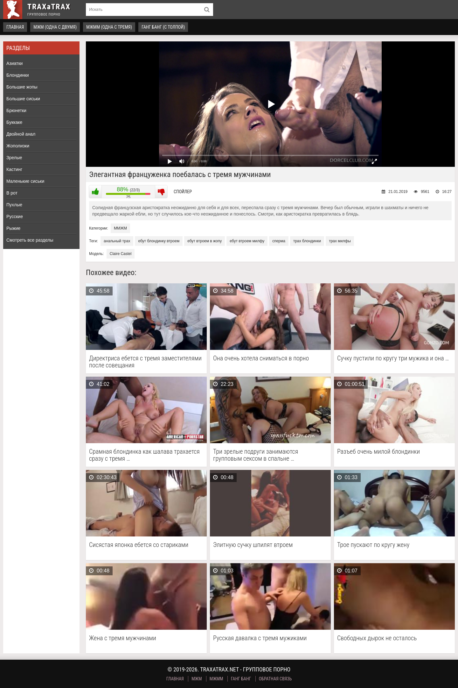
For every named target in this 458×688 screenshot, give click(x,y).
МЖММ (216, 678)
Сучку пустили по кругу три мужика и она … (393, 358)
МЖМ (196, 678)
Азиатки (14, 63)
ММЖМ (120, 228)
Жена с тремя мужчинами (122, 638)
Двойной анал (20, 134)
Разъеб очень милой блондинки (378, 451)
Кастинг (14, 169)
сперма (278, 241)
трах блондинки (307, 241)
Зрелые (14, 157)
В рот (11, 192)
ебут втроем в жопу (204, 241)
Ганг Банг (241, 678)
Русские (14, 216)
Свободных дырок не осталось (377, 638)
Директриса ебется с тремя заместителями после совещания (145, 362)
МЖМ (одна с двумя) (55, 27)
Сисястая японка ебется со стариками (138, 545)
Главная (15, 27)
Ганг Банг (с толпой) (163, 27)
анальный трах (117, 241)
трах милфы (340, 241)
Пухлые (14, 204)
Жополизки (17, 145)
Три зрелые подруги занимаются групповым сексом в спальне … (255, 455)
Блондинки (17, 75)
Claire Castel (121, 254)
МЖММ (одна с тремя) (109, 27)
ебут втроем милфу (247, 241)
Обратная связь (275, 678)
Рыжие (13, 228)
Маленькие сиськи (25, 181)
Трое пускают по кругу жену (373, 545)
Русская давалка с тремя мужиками (260, 638)
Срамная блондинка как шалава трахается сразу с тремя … (144, 455)
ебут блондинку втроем (158, 241)
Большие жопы (22, 86)
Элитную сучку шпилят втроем (253, 545)
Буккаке (14, 122)
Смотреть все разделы (29, 240)
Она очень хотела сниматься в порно (261, 358)
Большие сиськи (23, 98)
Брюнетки (16, 110)
